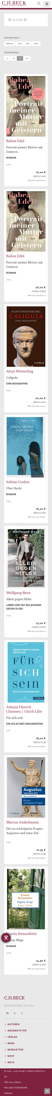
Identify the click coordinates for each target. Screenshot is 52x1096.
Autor (36, 43)
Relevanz (9, 43)
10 (7, 58)
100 (27, 58)
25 (13, 58)
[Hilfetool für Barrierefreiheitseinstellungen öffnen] (6, 937)
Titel (19, 43)
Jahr (27, 43)
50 (20, 58)
